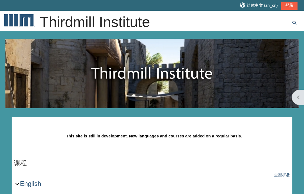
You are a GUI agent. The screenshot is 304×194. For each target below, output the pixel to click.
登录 (289, 5)
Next (288, 75)
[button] (258, 5)
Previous (16, 75)
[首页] (19, 20)
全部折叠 (282, 175)
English (30, 183)
